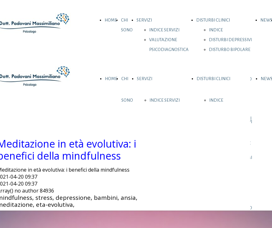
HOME (111, 20)
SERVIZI (144, 20)
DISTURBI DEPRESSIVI (230, 39)
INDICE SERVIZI (164, 30)
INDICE (216, 30)
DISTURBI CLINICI (213, 20)
